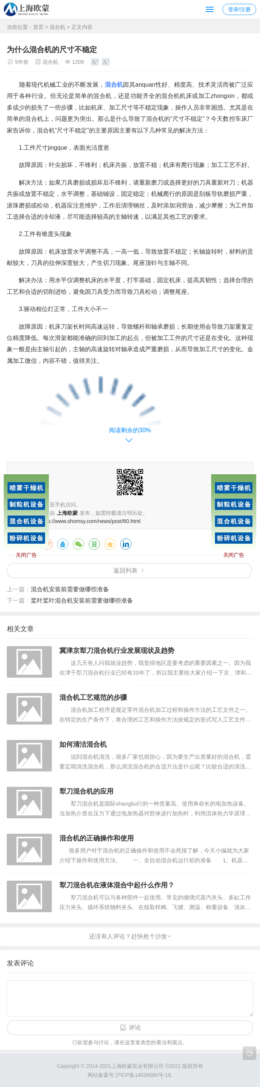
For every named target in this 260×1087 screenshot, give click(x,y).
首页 (38, 27)
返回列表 (125, 570)
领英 (126, 544)
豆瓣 (94, 544)
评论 (135, 1027)
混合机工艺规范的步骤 (93, 697)
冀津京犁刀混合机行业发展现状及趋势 (116, 650)
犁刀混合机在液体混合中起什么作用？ (116, 885)
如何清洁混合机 (83, 744)
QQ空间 (110, 544)
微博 (47, 544)
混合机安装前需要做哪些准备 (70, 589)
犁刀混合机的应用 (86, 791)
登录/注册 (239, 9)
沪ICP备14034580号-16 (143, 1075)
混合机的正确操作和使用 (96, 838)
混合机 (57, 27)
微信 (78, 544)
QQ (62, 544)
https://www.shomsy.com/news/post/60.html (90, 521)
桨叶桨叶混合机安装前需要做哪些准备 (82, 600)
